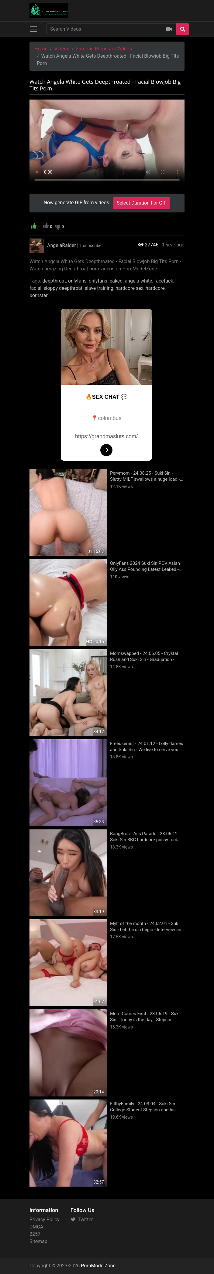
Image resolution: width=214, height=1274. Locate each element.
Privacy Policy (44, 1219)
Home (40, 49)
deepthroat (54, 281)
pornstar (38, 295)
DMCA (36, 1227)
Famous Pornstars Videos (104, 49)
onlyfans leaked (106, 281)
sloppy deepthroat (62, 288)
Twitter (82, 1219)
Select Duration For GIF (141, 203)
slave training (99, 288)
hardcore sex (129, 288)
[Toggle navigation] (33, 29)
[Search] (182, 29)
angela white (138, 281)
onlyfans (77, 281)
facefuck (163, 281)
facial (35, 288)
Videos (61, 49)
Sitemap (38, 1241)
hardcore (155, 288)
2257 (34, 1234)
